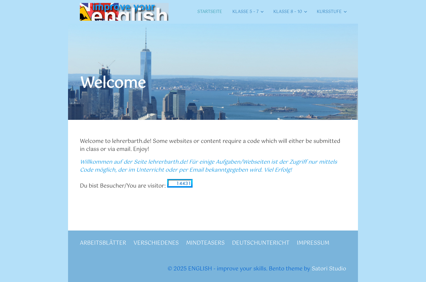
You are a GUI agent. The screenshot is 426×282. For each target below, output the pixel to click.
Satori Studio (329, 269)
